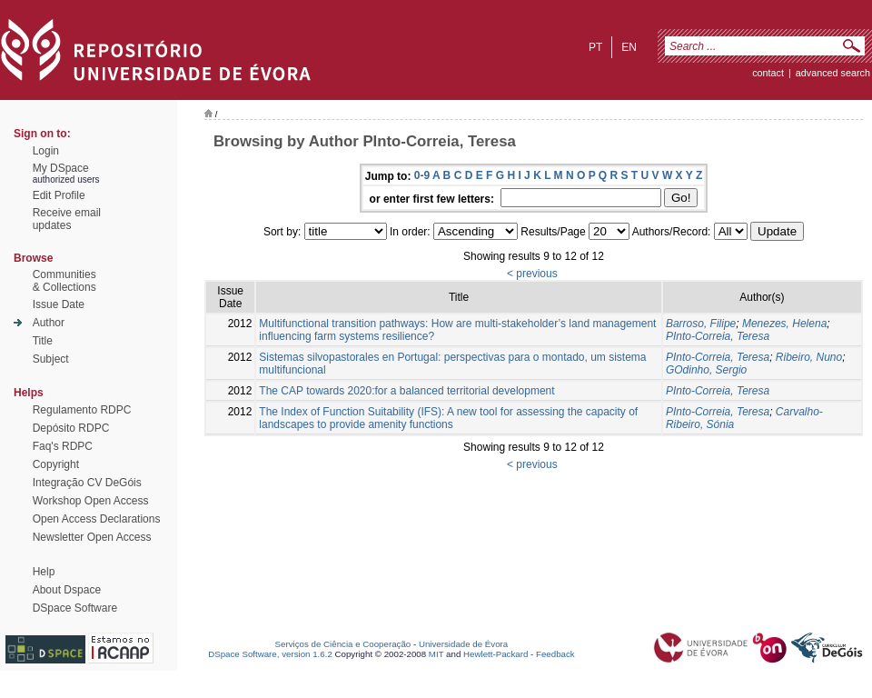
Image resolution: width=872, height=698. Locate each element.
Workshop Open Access (91, 500)
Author (48, 322)
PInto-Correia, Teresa (717, 336)
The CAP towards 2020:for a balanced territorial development (406, 390)
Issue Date (58, 304)
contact (768, 72)
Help (44, 571)
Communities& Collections (64, 281)
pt (595, 47)
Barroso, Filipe (701, 323)
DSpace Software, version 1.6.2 (270, 654)
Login (46, 151)
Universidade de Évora (463, 644)
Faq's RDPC (63, 446)
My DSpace (61, 168)
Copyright (56, 464)
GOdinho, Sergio (706, 370)
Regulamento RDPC (82, 410)
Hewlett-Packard (495, 654)
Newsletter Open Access (92, 537)
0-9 (422, 175)
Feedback (555, 654)
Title (43, 340)
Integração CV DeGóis (87, 482)
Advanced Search (833, 72)
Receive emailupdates (67, 219)
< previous (532, 273)
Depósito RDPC (71, 428)
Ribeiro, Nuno (809, 357)
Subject (51, 359)
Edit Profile (59, 195)
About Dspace (67, 589)
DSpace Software (75, 608)
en (629, 47)
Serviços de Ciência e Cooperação (343, 644)
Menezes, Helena (784, 323)
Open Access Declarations (97, 519)
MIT (436, 654)
